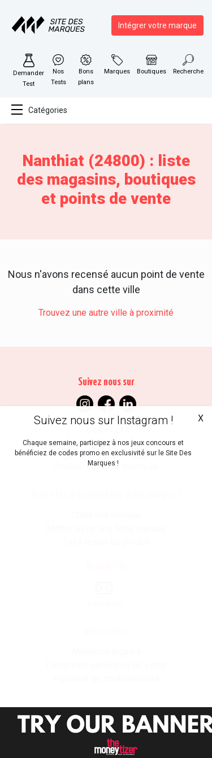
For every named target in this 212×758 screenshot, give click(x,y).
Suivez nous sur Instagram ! (103, 420)
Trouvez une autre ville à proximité (106, 312)
